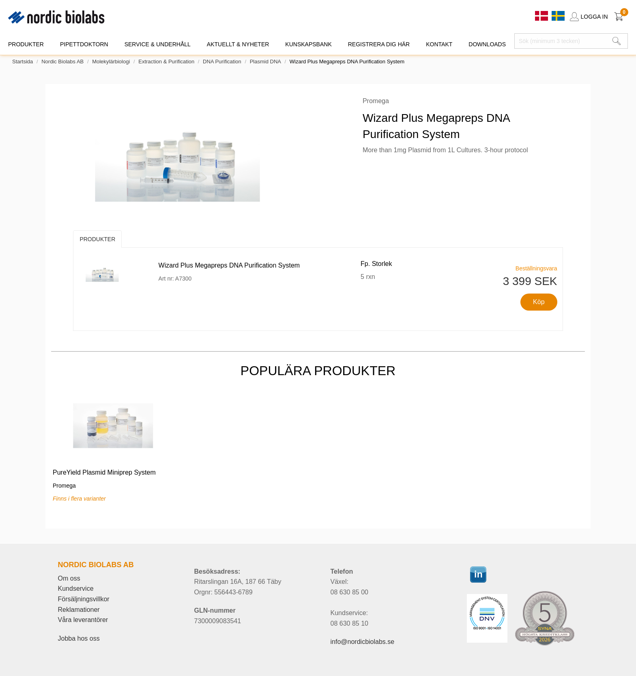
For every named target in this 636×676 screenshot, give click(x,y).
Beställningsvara (536, 268)
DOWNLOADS (487, 44)
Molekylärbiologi (111, 61)
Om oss (69, 578)
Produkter (97, 239)
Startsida (22, 61)
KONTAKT (439, 44)
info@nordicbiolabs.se (363, 641)
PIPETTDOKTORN (84, 44)
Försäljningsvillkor (84, 599)
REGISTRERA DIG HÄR (379, 44)
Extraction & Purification (166, 61)
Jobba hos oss (79, 638)
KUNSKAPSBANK (308, 44)
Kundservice (76, 588)
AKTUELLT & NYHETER (238, 44)
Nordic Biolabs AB (62, 61)
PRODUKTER (26, 44)
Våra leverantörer (83, 619)
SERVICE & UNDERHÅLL (158, 44)
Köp (538, 301)
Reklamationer (79, 609)
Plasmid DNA (265, 61)
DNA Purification (222, 61)
